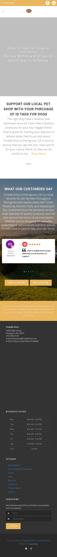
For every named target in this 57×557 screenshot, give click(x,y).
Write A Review (40, 282)
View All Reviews (16, 282)
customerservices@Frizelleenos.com (21, 338)
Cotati (49, 202)
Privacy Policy (28, 540)
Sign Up (13, 525)
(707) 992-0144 (12, 335)
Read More (38, 153)
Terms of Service (43, 540)
